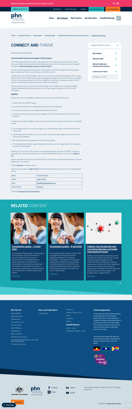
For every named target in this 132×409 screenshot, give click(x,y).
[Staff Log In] (17, 402)
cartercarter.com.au (114, 403)
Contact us (69, 310)
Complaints (69, 318)
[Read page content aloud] (9, 405)
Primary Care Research (18, 344)
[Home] (18, 18)
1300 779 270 (33, 169)
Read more (16, 276)
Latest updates (43, 313)
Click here (40, 187)
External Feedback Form (74, 312)
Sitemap (68, 321)
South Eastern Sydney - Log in (75, 331)
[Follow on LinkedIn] (75, 387)
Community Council (17, 322)
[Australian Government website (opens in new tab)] (19, 390)
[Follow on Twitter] (57, 392)
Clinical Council (15, 319)
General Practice (25, 35)
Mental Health (50, 35)
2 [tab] (120, 283)
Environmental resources (19, 337)
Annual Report (15, 331)
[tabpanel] (28, 246)
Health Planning (16, 328)
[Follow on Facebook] (57, 387)
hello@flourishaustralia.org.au (46, 183)
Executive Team (16, 325)
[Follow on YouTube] (75, 393)
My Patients (38, 35)
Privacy (68, 315)
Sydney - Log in (71, 328)
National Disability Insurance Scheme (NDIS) (35, 66)
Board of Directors (17, 316)
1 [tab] (117, 283)
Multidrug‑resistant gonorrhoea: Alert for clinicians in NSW (32, 3)
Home (13, 35)
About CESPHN (16, 313)
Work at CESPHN (16, 334)
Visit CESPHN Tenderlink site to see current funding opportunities (24, 340)
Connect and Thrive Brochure (29, 191)
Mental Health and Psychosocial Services (73, 35)
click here (19, 165)
